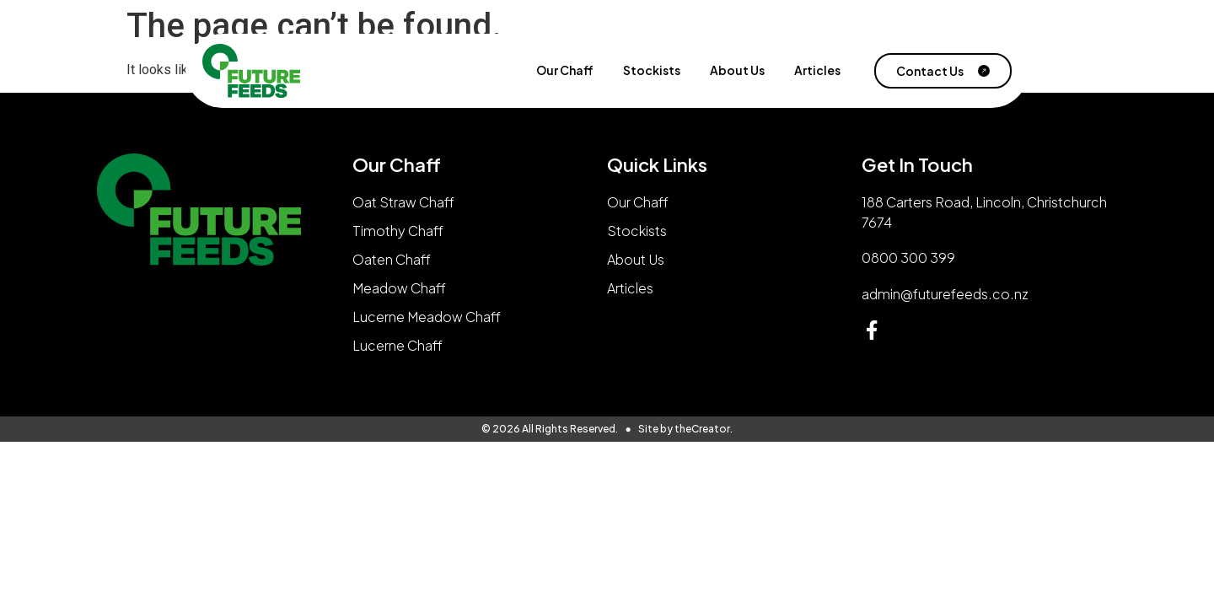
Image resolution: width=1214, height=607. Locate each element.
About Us (737, 70)
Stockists (651, 70)
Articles (817, 70)
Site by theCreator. (685, 428)
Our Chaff (565, 70)
